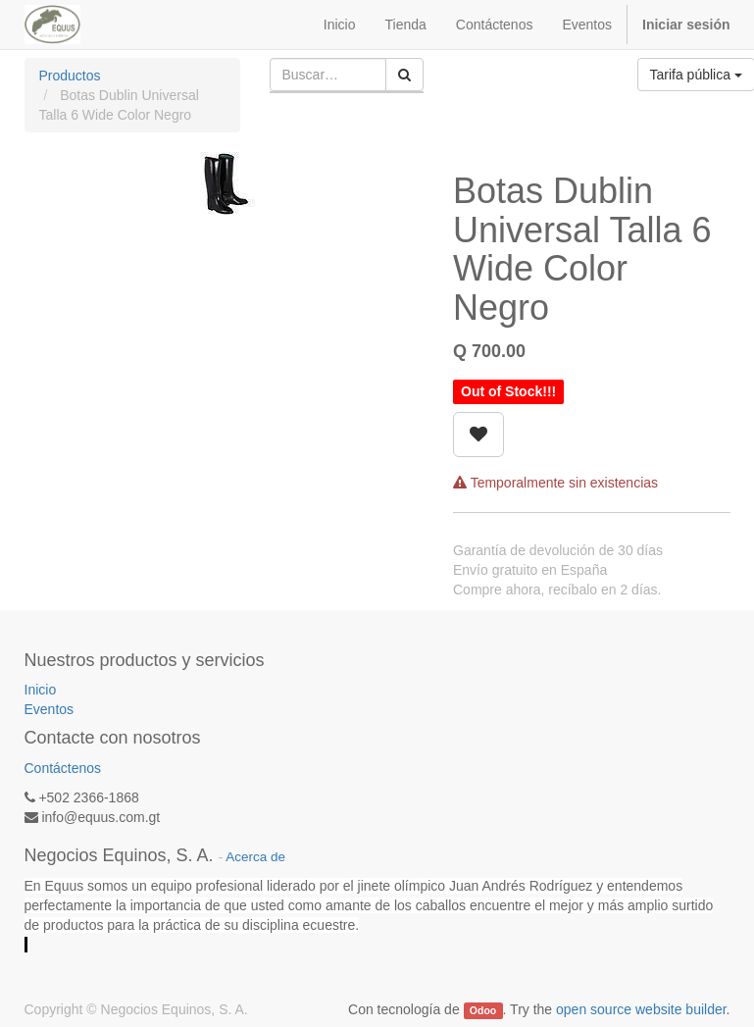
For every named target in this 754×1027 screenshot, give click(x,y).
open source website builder (641, 1009)
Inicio (41, 689)
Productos (70, 75)
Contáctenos (63, 768)
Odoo (483, 1010)
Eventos (50, 709)
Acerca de (255, 856)
